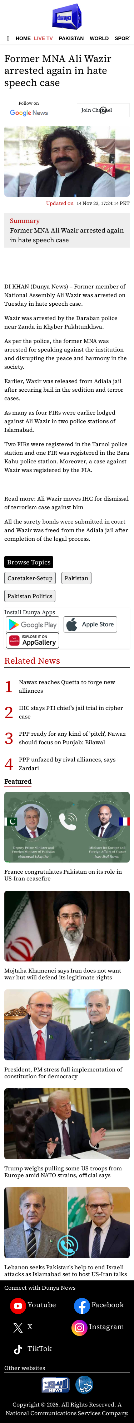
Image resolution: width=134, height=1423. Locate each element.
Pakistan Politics (30, 596)
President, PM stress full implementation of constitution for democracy (63, 1072)
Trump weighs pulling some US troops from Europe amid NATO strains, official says (63, 1171)
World (99, 38)
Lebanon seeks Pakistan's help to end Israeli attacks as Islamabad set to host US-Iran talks (65, 1270)
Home (23, 38)
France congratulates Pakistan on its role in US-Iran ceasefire (63, 875)
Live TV (43, 38)
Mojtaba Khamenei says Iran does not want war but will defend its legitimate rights (62, 973)
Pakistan (71, 38)
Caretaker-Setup (30, 578)
